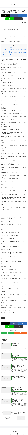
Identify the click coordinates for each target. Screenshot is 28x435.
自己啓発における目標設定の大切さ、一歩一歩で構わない (14, 47)
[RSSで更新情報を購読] (20, 333)
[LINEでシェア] (9, 18)
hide (15, 45)
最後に (3, 55)
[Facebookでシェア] (14, 15)
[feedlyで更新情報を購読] (7, 333)
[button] (18, 18)
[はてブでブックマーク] (22, 15)
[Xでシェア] (5, 15)
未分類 (2, 318)
